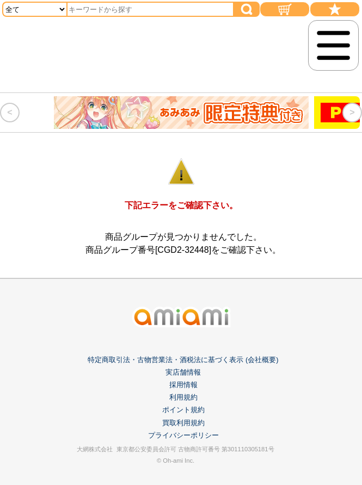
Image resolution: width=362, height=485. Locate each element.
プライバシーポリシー (183, 435)
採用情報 (183, 385)
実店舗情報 (183, 372)
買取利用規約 (183, 423)
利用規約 (183, 397)
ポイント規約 (183, 410)
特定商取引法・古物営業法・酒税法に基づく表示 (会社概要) (183, 360)
